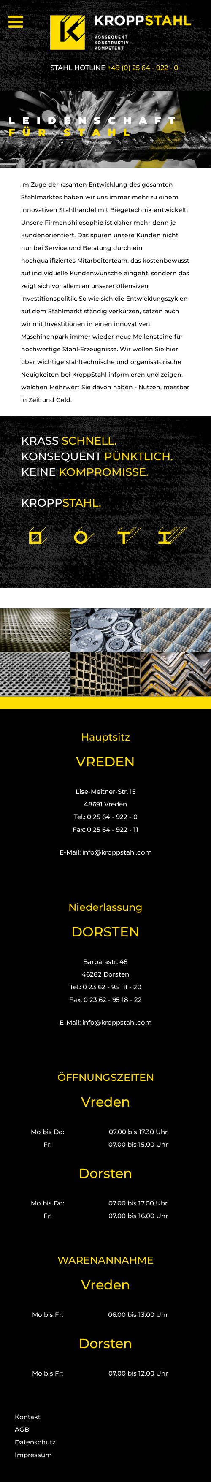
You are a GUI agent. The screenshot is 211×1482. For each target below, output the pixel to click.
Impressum (33, 1455)
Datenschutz (35, 1442)
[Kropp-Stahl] (125, 33)
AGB (22, 1429)
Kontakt (28, 1417)
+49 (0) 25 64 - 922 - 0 (143, 68)
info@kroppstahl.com (117, 852)
